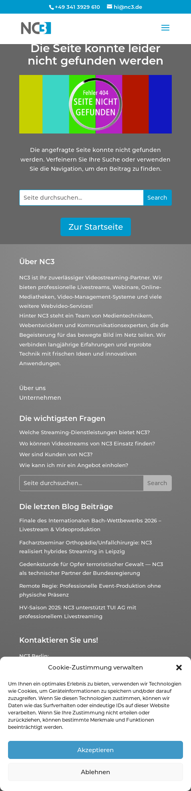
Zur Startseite (95, 227)
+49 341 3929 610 (77, 7)
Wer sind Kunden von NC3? (55, 454)
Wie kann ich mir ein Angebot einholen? (73, 465)
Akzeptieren (95, 750)
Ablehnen (95, 772)
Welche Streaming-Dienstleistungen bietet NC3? (84, 432)
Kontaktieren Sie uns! (58, 640)
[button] (179, 668)
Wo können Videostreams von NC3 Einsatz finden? (87, 443)
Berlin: (40, 656)
